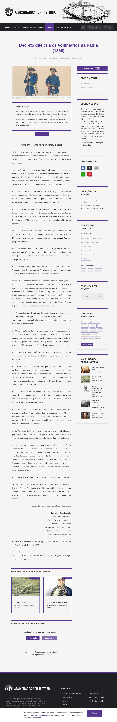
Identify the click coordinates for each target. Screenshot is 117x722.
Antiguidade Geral (97, 238)
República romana (94, 322)
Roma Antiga (95, 242)
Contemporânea (97, 255)
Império (90, 270)
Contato (65, 705)
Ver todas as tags (87, 344)
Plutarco (83, 322)
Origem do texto (42, 133)
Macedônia (84, 330)
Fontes (50, 27)
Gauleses (93, 330)
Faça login (33, 638)
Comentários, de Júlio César (93, 208)
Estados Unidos (85, 259)
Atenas (92, 326)
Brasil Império (62, 39)
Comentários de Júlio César (89, 334)
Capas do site (94, 694)
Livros (25, 27)
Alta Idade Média (86, 246)
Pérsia (100, 330)
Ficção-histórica (63, 27)
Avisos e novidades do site (71, 694)
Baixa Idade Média (86, 250)
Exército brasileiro (86, 83)
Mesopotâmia (85, 238)
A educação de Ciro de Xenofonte (91, 338)
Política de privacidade (97, 701)
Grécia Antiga (85, 242)
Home (7, 27)
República (98, 270)
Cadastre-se (49, 638)
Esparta (99, 326)
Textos (16, 27)
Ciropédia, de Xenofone (92, 205)
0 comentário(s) (77, 58)
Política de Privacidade (39, 715)
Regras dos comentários (98, 697)
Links (64, 701)
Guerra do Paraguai (87, 87)
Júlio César (84, 326)
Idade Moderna (85, 255)
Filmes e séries (37, 27)
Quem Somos (67, 697)
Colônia (83, 270)
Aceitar (94, 713)
